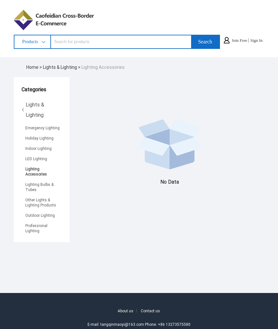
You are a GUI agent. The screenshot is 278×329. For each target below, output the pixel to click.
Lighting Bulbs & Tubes (39, 187)
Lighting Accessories (103, 67)
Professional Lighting (36, 228)
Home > (34, 67)
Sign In (256, 40)
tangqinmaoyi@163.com (122, 324)
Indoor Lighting (38, 148)
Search (205, 41)
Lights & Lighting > (62, 67)
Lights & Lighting (32, 109)
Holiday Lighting (39, 138)
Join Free (239, 40)
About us (125, 310)
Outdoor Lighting (40, 215)
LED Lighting (36, 158)
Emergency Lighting (42, 127)
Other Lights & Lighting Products (40, 202)
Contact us (150, 310)
